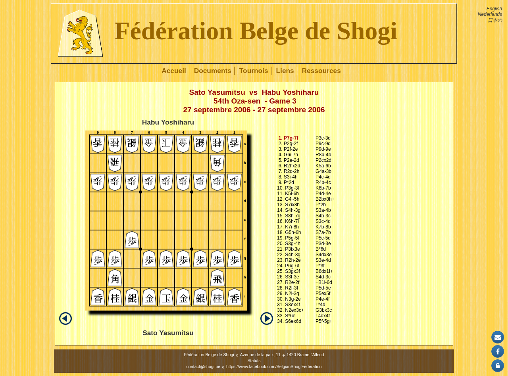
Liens (285, 71)
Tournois (253, 71)
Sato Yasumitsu (217, 92)
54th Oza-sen (237, 101)
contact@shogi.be (203, 366)
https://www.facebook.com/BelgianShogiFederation (274, 366)
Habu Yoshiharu (290, 92)
